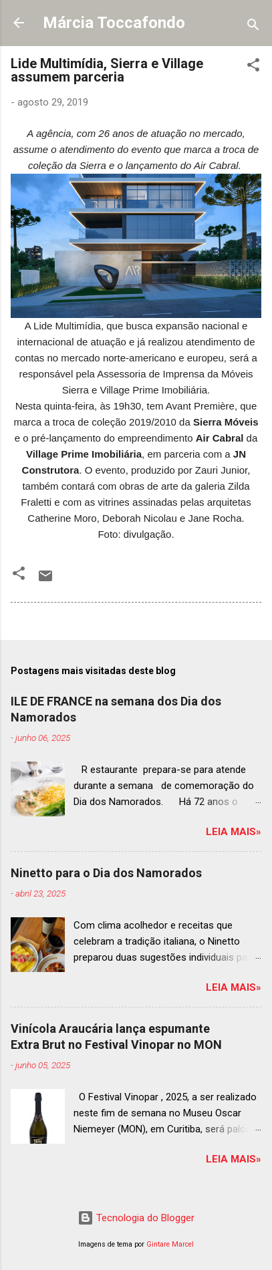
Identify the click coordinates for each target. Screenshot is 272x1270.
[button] (253, 67)
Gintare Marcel (170, 1244)
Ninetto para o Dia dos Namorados (106, 873)
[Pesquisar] (253, 27)
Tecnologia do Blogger (136, 1218)
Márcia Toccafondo (114, 22)
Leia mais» (233, 832)
